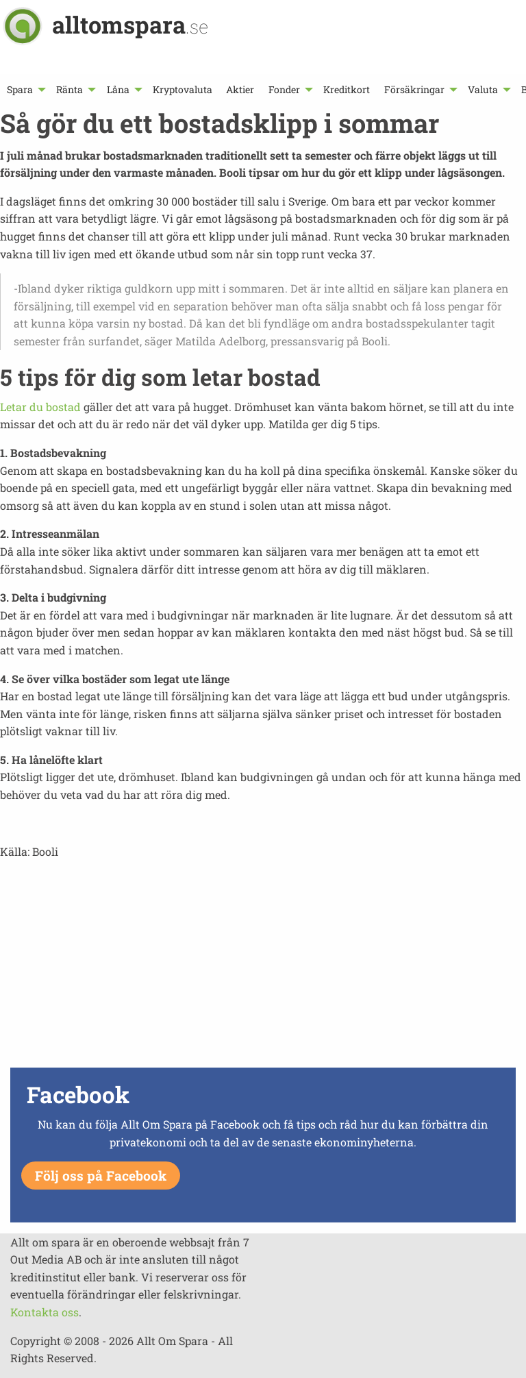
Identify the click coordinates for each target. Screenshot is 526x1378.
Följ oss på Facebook (100, 1175)
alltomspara (130, 24)
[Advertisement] (263, 967)
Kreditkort (346, 89)
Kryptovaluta (182, 89)
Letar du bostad (40, 406)
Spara (20, 89)
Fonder (284, 89)
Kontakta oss (44, 1312)
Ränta (69, 89)
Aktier (240, 89)
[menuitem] (24, 89)
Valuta (483, 89)
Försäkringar (414, 89)
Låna (118, 89)
